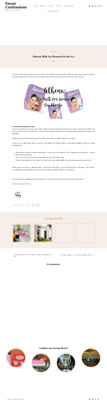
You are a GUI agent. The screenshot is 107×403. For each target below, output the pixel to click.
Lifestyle (59, 6)
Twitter (29, 184)
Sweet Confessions (16, 5)
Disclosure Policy (53, 11)
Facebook (15, 184)
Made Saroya (19, 399)
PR (54, 61)
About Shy (43, 6)
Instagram (23, 184)
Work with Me (69, 6)
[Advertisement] (53, 25)
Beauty (51, 6)
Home (35, 6)
